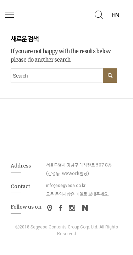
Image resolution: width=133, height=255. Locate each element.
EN (115, 14)
